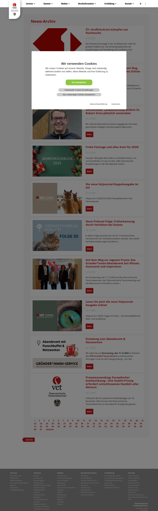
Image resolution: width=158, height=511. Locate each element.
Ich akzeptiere (79, 82)
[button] (140, 3)
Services (29, 3)
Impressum (115, 104)
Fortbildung (109, 3)
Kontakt (128, 3)
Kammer (47, 3)
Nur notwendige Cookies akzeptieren (79, 95)
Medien (64, 3)
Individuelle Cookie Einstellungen (79, 90)
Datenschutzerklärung (98, 104)
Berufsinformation (86, 3)
